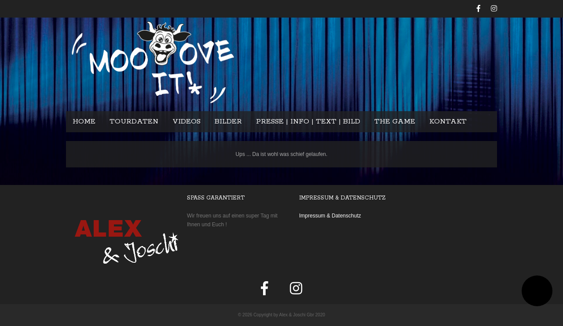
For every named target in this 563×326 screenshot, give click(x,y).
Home (84, 121)
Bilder (228, 121)
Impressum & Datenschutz (330, 216)
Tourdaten (134, 121)
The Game (394, 121)
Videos (186, 121)
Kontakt (448, 121)
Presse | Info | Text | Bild (308, 121)
